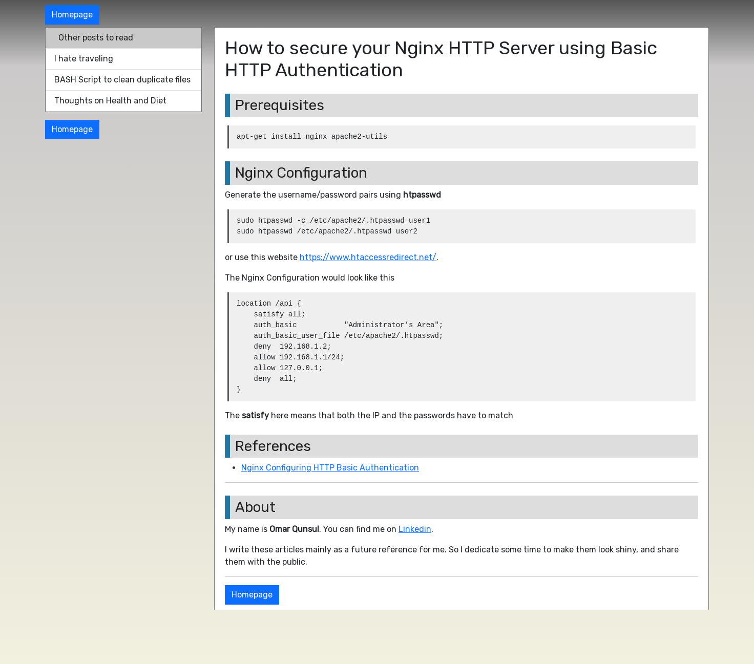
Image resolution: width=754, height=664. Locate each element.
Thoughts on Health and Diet (110, 100)
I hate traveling (83, 58)
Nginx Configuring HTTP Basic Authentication (330, 468)
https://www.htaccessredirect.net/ (368, 257)
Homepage (72, 14)
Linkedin (415, 529)
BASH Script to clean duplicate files (122, 79)
